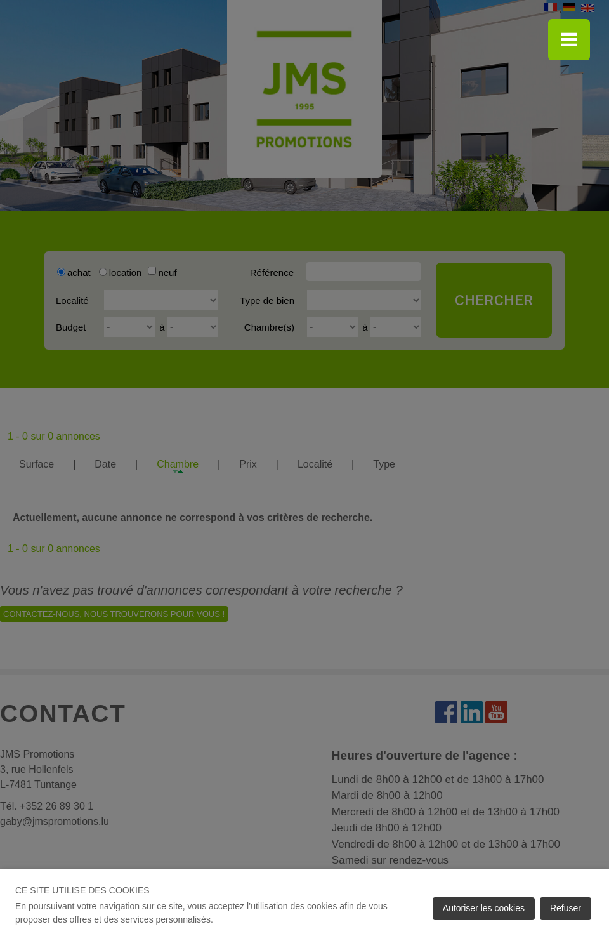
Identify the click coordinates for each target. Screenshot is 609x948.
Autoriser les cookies (484, 908)
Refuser (565, 908)
